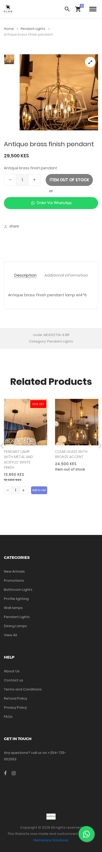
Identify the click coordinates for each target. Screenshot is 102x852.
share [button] (11, 226)
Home (11, 28)
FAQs (8, 716)
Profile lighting (16, 598)
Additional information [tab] (66, 275)
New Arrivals (14, 571)
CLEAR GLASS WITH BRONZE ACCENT (71, 454)
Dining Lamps (15, 625)
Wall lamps (13, 607)
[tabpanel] (59, 92)
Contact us (13, 680)
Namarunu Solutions (51, 840)
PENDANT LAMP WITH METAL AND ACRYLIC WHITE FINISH (18, 459)
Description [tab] (25, 275)
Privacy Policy (15, 707)
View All (10, 635)
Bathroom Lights (18, 589)
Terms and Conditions (23, 689)
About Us (12, 671)
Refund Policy (15, 698)
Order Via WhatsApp (51, 202)
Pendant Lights (35, 28)
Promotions (14, 580)
